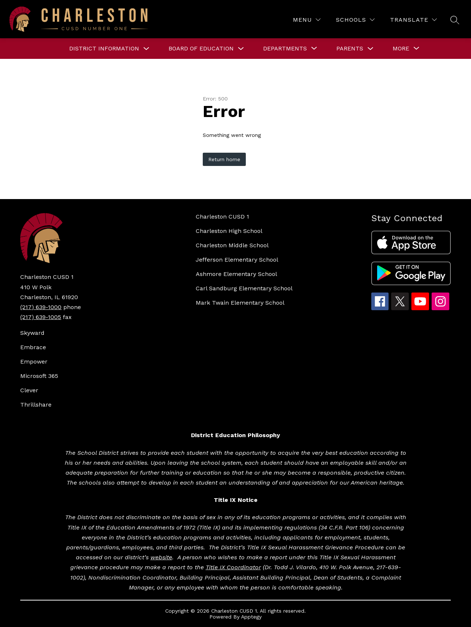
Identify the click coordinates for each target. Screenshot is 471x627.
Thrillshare (36, 404)
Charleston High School (229, 230)
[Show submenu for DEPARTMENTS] (285, 48)
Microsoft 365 (39, 375)
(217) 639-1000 (40, 307)
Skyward (32, 332)
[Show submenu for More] (401, 48)
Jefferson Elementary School (237, 259)
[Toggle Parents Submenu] (370, 49)
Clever (29, 390)
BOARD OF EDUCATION (201, 48)
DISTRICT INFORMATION (104, 48)
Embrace (33, 347)
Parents (349, 48)
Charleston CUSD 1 (222, 216)
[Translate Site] (413, 19)
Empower (33, 361)
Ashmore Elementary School (236, 273)
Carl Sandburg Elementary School (244, 288)
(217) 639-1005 (40, 317)
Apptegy (251, 617)
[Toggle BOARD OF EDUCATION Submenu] (241, 49)
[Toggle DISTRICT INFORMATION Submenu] (146, 49)
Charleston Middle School (232, 245)
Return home (224, 159)
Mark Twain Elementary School (240, 302)
